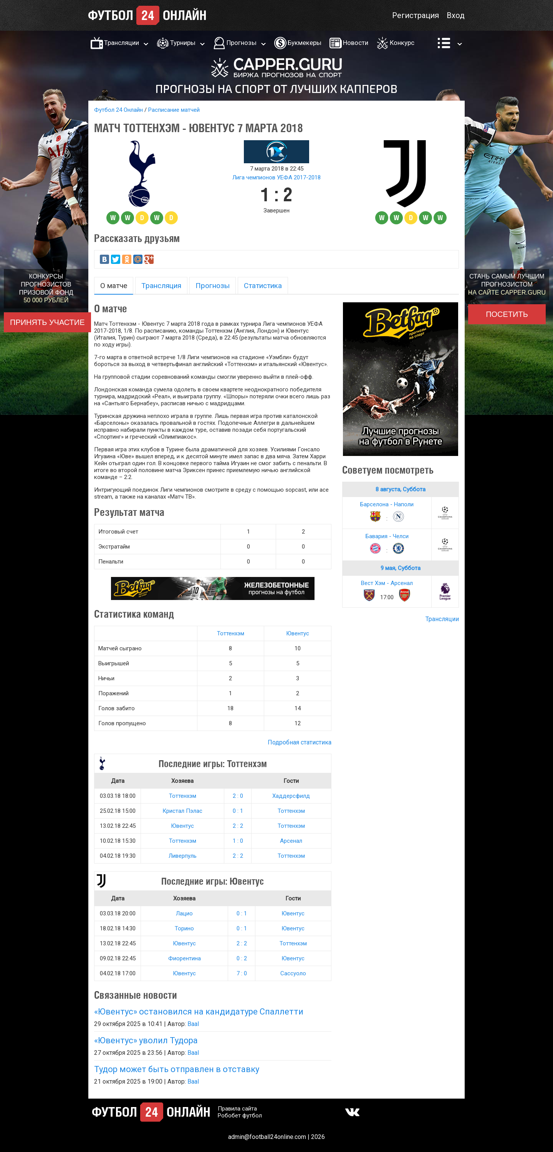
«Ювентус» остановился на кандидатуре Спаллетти (198, 1011)
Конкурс (402, 42)
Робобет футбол (240, 1115)
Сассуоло (293, 973)
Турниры (182, 42)
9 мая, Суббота (401, 568)
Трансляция (161, 285)
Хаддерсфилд (291, 795)
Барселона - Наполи (387, 504)
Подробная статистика (299, 742)
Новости (355, 42)
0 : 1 (238, 810)
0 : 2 (242, 958)
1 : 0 (238, 840)
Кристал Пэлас (182, 810)
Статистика (263, 285)
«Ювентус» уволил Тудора (146, 1040)
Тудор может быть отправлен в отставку (176, 1069)
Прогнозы (242, 42)
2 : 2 (238, 825)
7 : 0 (242, 973)
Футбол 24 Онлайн (118, 109)
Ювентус (297, 633)
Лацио (184, 913)
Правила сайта (237, 1108)
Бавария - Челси (387, 536)
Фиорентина (184, 958)
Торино (184, 928)
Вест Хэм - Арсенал (387, 583)
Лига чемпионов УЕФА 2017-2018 (276, 177)
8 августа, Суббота (401, 489)
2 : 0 (238, 795)
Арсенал (291, 840)
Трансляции (121, 42)
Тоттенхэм (230, 633)
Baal (193, 1024)
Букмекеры (304, 42)
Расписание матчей (174, 109)
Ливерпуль (183, 855)
